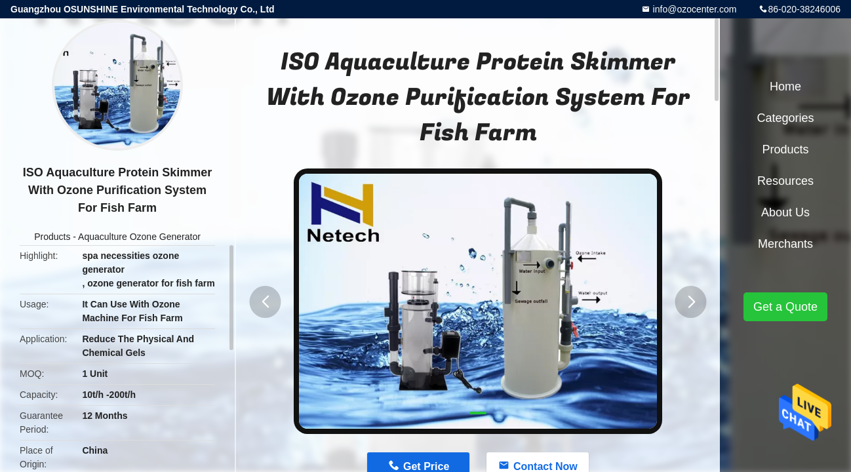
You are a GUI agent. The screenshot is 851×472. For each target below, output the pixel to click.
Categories (785, 118)
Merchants (785, 243)
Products (52, 236)
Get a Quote (785, 306)
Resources (785, 180)
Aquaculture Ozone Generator (139, 236)
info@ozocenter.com (693, 9)
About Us (785, 212)
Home (785, 86)
